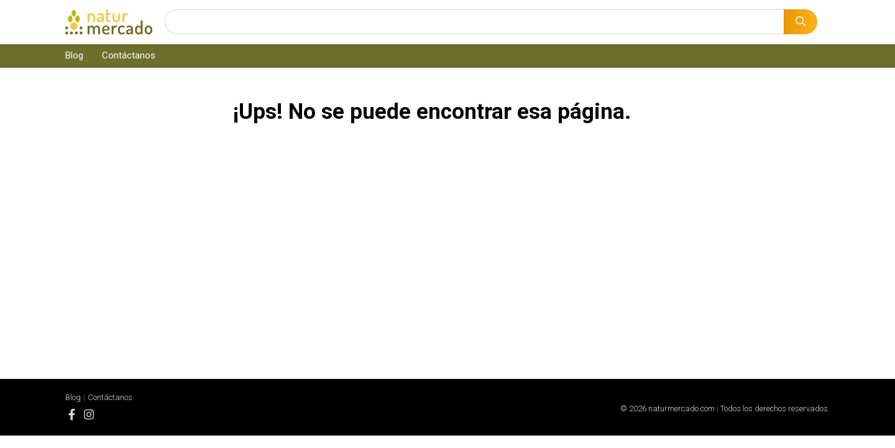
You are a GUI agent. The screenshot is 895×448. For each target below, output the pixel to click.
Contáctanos (128, 55)
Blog (74, 55)
